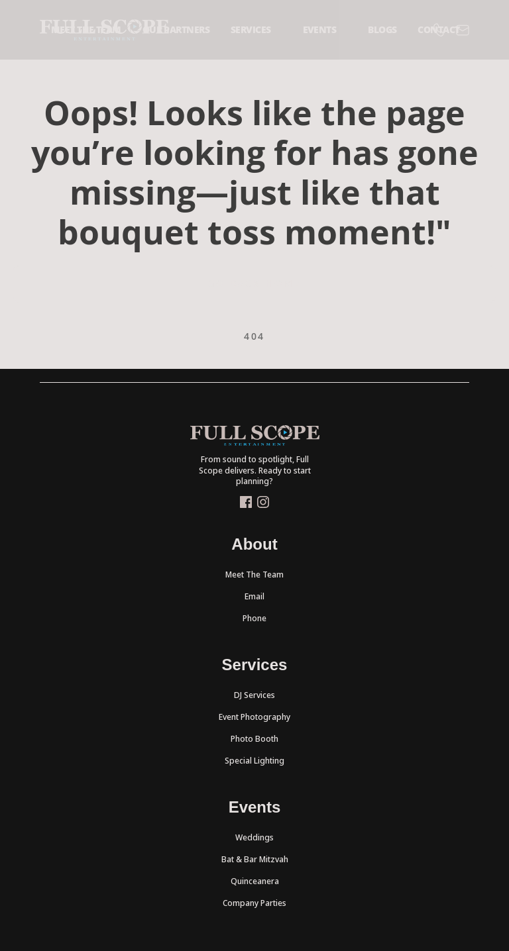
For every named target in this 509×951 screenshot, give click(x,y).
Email (254, 596)
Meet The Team (254, 574)
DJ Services (254, 695)
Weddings (254, 837)
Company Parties (254, 903)
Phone (254, 618)
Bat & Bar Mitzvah (254, 859)
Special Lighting (254, 760)
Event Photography (254, 717)
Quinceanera (255, 881)
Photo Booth (254, 738)
